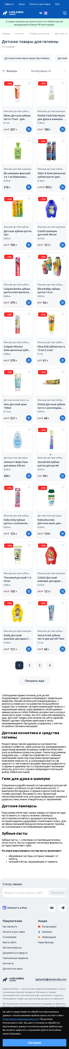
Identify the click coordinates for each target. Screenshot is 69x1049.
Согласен (34, 1042)
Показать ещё (34, 680)
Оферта (9, 4)
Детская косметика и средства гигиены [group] (27, 58)
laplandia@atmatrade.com (50, 979)
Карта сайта (9, 942)
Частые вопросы (12, 947)
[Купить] (29, 129)
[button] (50, 455)
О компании (9, 937)
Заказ (22, 4)
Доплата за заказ (12, 968)
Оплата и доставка (39, 4)
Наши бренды (46, 942)
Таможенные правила (15, 958)
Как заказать (10, 926)
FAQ (57, 4)
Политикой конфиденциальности (21, 1019)
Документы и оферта (15, 952)
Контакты (8, 963)
